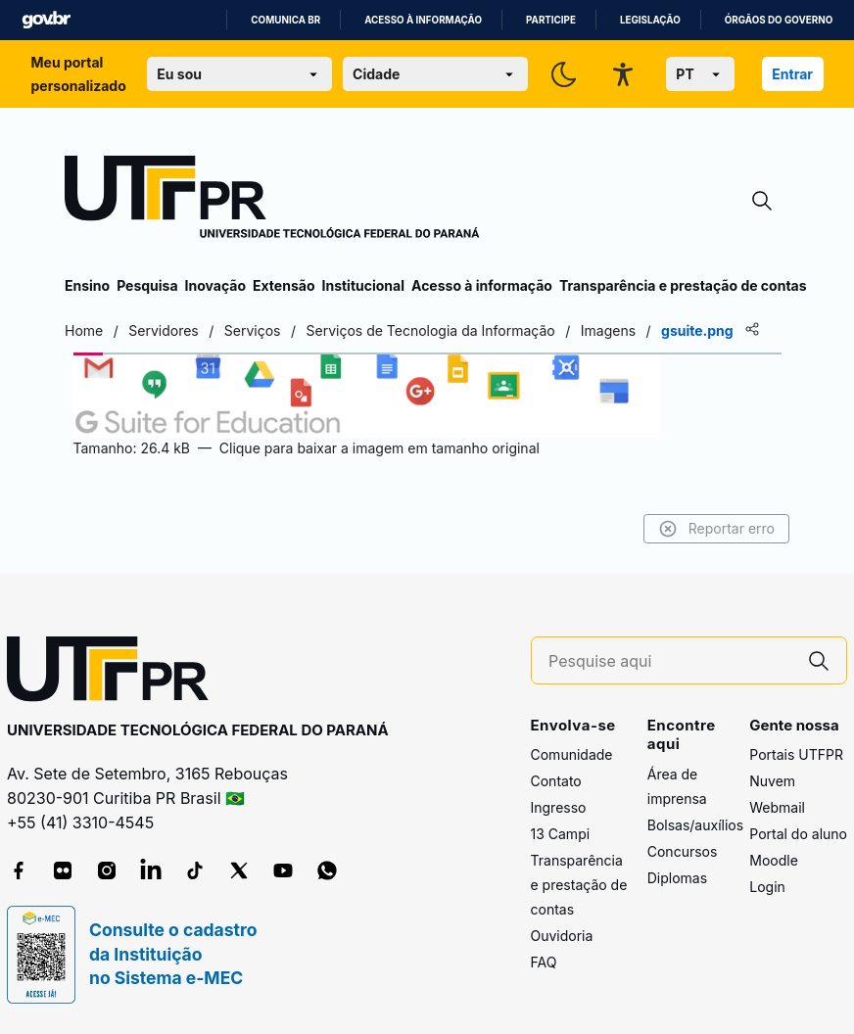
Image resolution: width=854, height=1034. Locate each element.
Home (84, 330)
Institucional (362, 285)
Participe (551, 20)
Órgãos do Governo (778, 20)
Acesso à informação (423, 20)
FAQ (544, 962)
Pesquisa (147, 285)
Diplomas (677, 878)
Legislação (650, 20)
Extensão (283, 285)
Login (767, 886)
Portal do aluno (798, 833)
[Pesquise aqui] (669, 661)
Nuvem (772, 781)
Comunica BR (285, 20)
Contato (556, 781)
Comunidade (572, 754)
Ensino (87, 285)
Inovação (215, 285)
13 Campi (561, 833)
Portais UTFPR (796, 754)
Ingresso (559, 807)
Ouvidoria (562, 935)
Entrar (792, 74)
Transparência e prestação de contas (683, 285)
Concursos (682, 851)
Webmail (777, 807)
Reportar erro (716, 529)
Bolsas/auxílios (695, 825)
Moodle (773, 860)
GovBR (46, 20)
